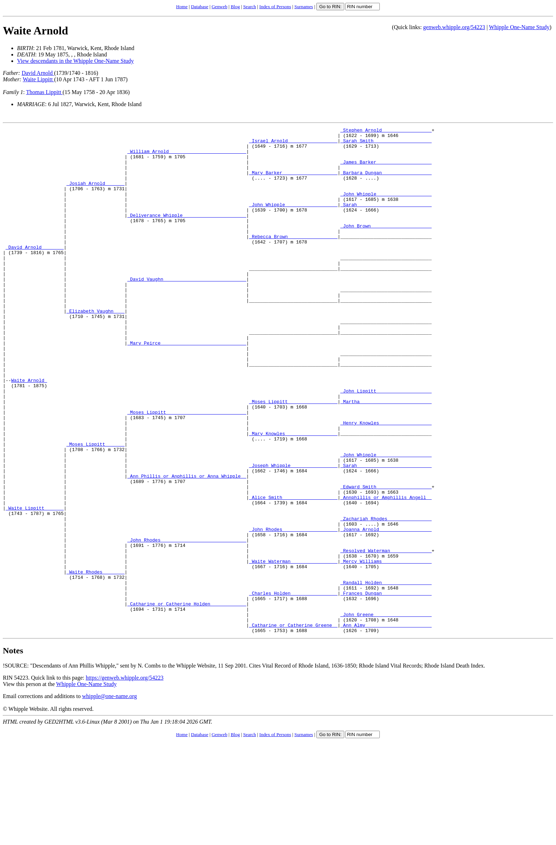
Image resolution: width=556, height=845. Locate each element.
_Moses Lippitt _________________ (293, 457)
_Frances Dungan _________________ (386, 687)
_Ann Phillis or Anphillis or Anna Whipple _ (186, 546)
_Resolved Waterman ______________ (386, 635)
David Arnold (38, 73)
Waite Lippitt (38, 79)
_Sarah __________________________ (386, 220)
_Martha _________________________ (386, 457)
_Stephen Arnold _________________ (386, 131)
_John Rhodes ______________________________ (186, 623)
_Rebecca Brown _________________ (293, 259)
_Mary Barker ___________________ (293, 182)
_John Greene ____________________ (386, 712)
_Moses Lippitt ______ (95, 508)
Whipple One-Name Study (519, 27)
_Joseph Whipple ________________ (293, 533)
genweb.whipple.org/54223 (454, 27)
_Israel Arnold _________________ (293, 144)
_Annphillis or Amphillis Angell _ (386, 572)
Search (249, 6)
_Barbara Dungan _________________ (386, 182)
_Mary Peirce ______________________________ (186, 386)
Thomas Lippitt (44, 92)
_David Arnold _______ (35, 271)
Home (182, 6)
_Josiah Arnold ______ (95, 195)
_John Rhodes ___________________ (293, 610)
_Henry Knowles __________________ (386, 482)
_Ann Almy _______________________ (386, 725)
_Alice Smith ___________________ (293, 572)
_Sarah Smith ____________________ (386, 144)
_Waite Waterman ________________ (293, 648)
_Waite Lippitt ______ (35, 584)
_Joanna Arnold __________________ (386, 610)
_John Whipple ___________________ (386, 207)
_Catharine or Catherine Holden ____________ (186, 699)
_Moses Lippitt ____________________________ (186, 469)
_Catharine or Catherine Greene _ (293, 725)
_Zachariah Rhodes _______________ (386, 597)
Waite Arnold (35, 30)
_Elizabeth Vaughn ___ (95, 348)
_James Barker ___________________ (386, 169)
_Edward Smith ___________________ (386, 559)
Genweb (219, 6)
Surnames (303, 6)
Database (199, 6)
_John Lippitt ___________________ (386, 444)
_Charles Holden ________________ (293, 687)
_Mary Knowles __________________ (293, 495)
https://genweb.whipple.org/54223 (124, 779)
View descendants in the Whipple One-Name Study (75, 61)
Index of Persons (275, 6)
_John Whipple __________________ (293, 220)
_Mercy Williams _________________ (386, 648)
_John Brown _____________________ (386, 246)
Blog (235, 6)
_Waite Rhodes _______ (95, 661)
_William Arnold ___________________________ (186, 156)
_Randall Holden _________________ (386, 674)
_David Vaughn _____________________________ (186, 310)
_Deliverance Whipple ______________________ (186, 233)
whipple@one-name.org (109, 797)
